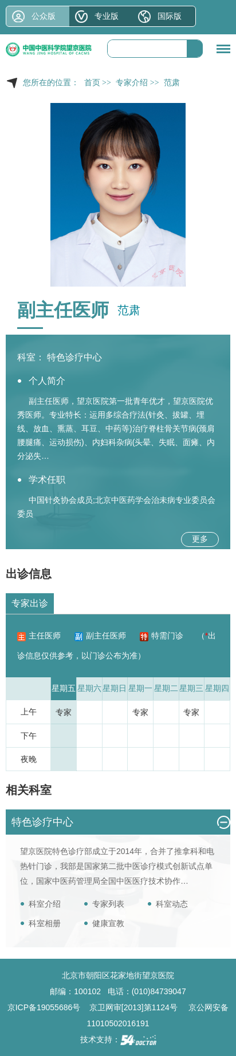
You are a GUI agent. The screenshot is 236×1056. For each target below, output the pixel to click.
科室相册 (45, 923)
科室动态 (172, 903)
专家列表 (108, 903)
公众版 (44, 16)
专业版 (107, 16)
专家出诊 (29, 603)
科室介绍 (45, 903)
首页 (92, 82)
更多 (200, 538)
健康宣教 (108, 923)
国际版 (170, 16)
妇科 (108, 442)
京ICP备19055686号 (44, 1007)
